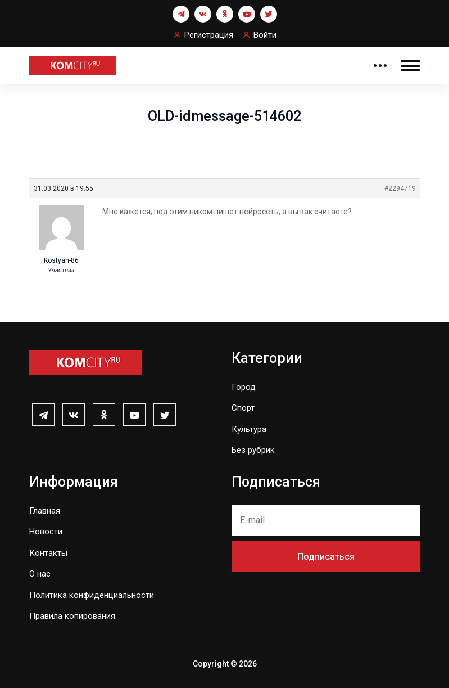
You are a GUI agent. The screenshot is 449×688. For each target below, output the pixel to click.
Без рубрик (253, 450)
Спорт (243, 408)
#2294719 (400, 188)
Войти (264, 35)
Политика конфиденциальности (91, 595)
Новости (45, 532)
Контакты (48, 553)
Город (244, 387)
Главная (44, 511)
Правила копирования (72, 616)
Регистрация (208, 35)
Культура (249, 429)
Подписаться (326, 556)
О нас (40, 574)
